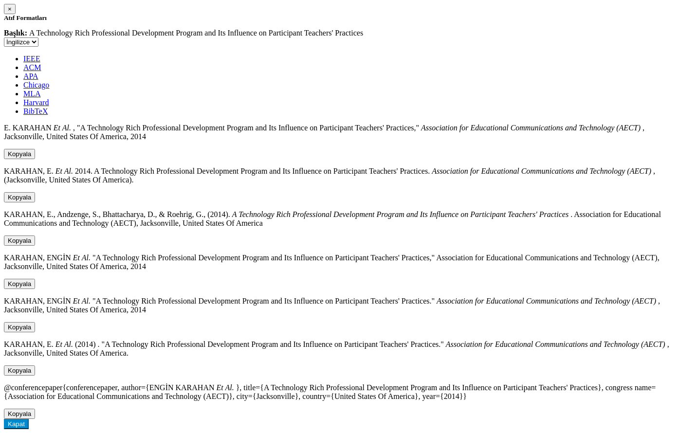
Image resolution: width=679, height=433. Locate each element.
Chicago (36, 85)
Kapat (16, 424)
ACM (32, 67)
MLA (32, 94)
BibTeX (35, 111)
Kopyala (19, 154)
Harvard (36, 102)
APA (30, 76)
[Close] (10, 9)
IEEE (31, 58)
